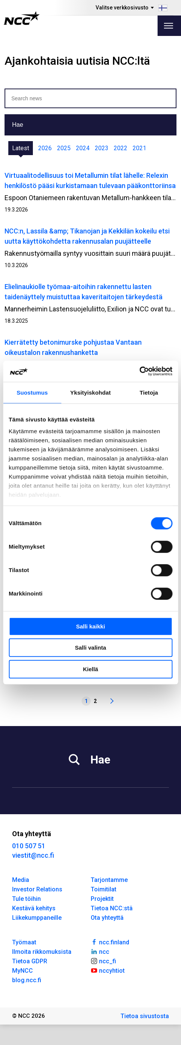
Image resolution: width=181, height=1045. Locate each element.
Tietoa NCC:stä (112, 908)
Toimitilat (103, 889)
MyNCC (22, 970)
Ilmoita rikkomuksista (41, 951)
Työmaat (24, 942)
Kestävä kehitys (34, 908)
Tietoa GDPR (29, 961)
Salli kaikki (90, 626)
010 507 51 (28, 846)
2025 (64, 148)
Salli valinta (90, 647)
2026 (45, 148)
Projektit (102, 898)
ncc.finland (110, 942)
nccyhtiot (108, 970)
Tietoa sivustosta (145, 1016)
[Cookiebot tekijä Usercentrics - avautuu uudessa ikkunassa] (139, 371)
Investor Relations (37, 889)
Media (20, 879)
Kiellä (90, 669)
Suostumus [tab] (32, 392)
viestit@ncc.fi (33, 855)
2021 (139, 148)
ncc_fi (103, 960)
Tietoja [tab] (148, 392)
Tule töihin (26, 898)
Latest (20, 148)
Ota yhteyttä (107, 917)
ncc (100, 951)
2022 (120, 148)
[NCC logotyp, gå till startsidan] (22, 18)
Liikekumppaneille (37, 917)
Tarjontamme (109, 879)
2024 (83, 148)
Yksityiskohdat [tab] (90, 392)
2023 (101, 148)
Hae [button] (17, 124)
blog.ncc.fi (26, 980)
